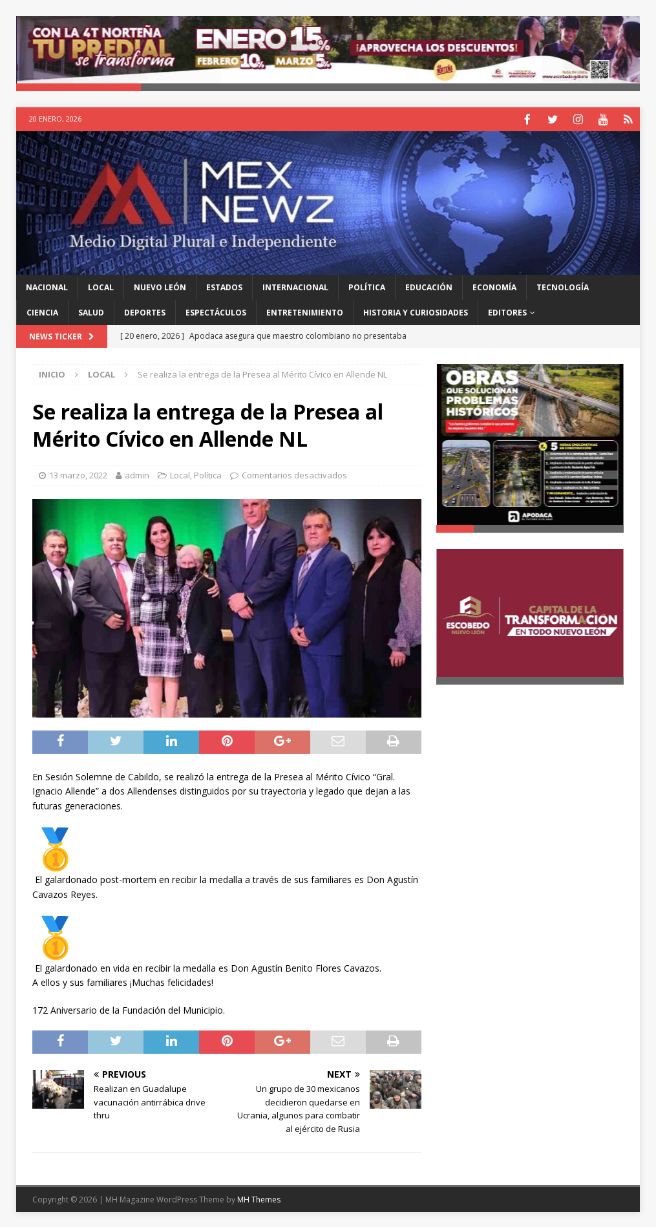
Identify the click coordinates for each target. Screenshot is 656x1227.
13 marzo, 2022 (78, 474)
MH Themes (258, 1198)
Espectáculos (215, 311)
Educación (428, 286)
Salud (91, 311)
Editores (507, 311)
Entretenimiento (304, 311)
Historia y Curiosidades (415, 311)
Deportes (144, 311)
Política (366, 286)
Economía (494, 286)
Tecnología (562, 286)
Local (101, 286)
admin (137, 474)
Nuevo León (160, 286)
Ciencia (42, 311)
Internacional (295, 286)
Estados (224, 286)
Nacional (47, 286)
